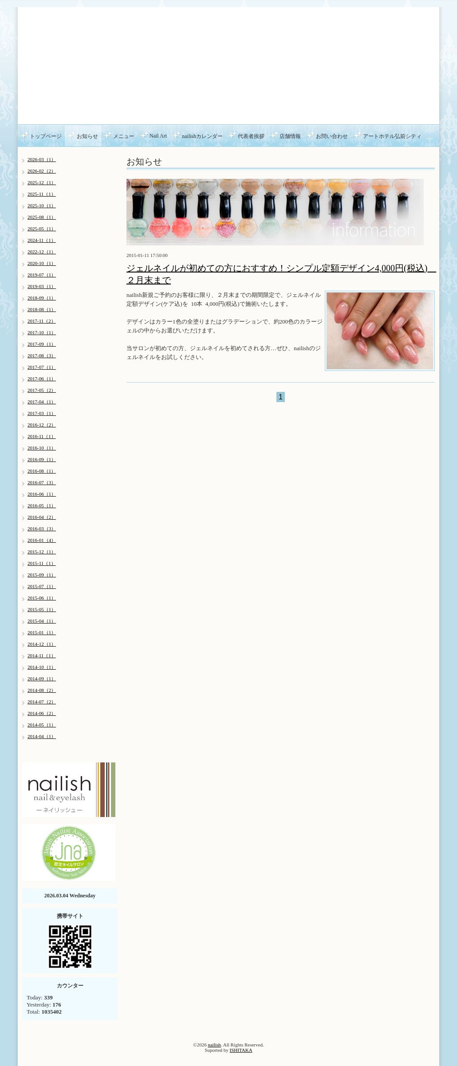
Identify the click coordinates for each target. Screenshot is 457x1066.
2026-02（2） (42, 171)
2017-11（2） (42, 321)
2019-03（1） (42, 286)
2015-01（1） (42, 632)
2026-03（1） (42, 159)
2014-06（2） (42, 713)
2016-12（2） (42, 424)
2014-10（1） (42, 667)
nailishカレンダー (202, 136)
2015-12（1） (42, 551)
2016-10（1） (42, 447)
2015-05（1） (42, 609)
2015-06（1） (42, 597)
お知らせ (87, 136)
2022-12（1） (42, 251)
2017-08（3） (42, 355)
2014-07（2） (42, 701)
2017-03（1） (42, 413)
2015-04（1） (42, 621)
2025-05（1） (42, 228)
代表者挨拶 (251, 136)
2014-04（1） (42, 736)
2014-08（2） (42, 690)
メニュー (123, 136)
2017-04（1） (42, 401)
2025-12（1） (42, 182)
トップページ (46, 136)
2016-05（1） (42, 505)
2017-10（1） (42, 332)
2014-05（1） (42, 724)
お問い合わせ (332, 136)
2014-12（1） (42, 644)
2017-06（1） (42, 378)
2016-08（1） (42, 471)
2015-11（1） (42, 563)
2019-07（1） (42, 274)
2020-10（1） (42, 263)
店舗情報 (290, 136)
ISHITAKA (241, 1050)
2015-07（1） (42, 586)
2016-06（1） (42, 494)
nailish (214, 1044)
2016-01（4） (42, 540)
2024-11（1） (42, 240)
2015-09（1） (42, 574)
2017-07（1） (42, 367)
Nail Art (158, 136)
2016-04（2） (42, 517)
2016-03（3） (42, 528)
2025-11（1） (42, 194)
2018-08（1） (42, 309)
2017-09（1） (42, 344)
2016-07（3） (42, 482)
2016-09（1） (42, 459)
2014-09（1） (42, 678)
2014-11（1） (42, 655)
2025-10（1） (42, 205)
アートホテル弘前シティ (392, 136)
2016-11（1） (42, 436)
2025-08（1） (42, 217)
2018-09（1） (42, 297)
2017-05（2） (42, 390)
